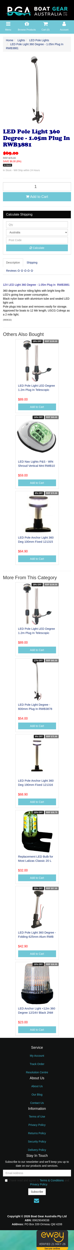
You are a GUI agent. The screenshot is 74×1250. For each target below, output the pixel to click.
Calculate (37, 247)
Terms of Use (37, 1116)
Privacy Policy (37, 1124)
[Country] (37, 232)
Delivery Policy (37, 1149)
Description (13, 262)
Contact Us (37, 1102)
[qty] (37, 224)
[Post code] (37, 240)
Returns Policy (37, 1133)
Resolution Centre (37, 1072)
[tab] (13, 262)
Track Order (37, 1064)
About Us (37, 1086)
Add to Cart (37, 197)
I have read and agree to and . (37, 1182)
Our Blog (37, 1094)
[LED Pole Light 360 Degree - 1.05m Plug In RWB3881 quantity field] (37, 186)
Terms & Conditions (52, 1180)
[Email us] (36, 1201)
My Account (37, 1055)
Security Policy (37, 1141)
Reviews (19, 270)
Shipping (32, 262)
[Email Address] (37, 1173)
